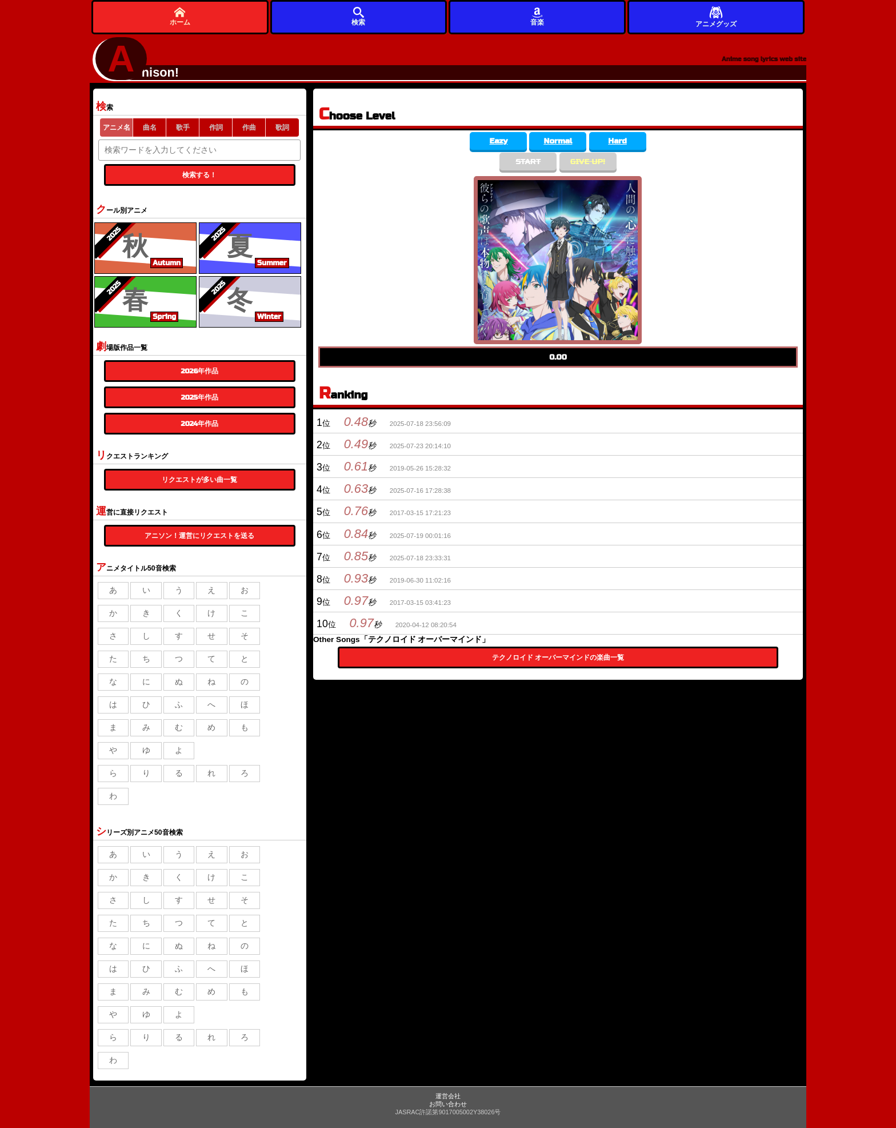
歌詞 (282, 127)
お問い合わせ (448, 1104)
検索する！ (199, 175)
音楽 (537, 16)
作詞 (216, 127)
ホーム (180, 16)
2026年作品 (199, 371)
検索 (358, 16)
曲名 (150, 127)
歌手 (183, 127)
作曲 (249, 127)
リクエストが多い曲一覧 (199, 480)
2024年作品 (200, 424)
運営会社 (448, 1096)
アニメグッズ (716, 16)
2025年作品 (199, 397)
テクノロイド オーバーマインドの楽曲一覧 (558, 657)
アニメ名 (116, 127)
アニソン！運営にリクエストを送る (199, 536)
